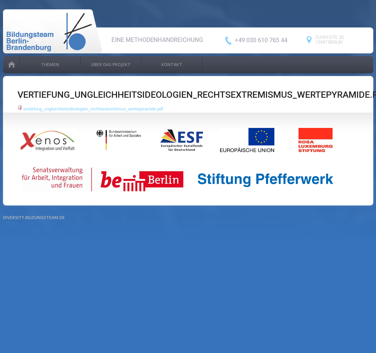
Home (11, 64)
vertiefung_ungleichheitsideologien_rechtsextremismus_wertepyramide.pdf (93, 109)
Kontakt (171, 64)
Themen (50, 64)
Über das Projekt (111, 64)
